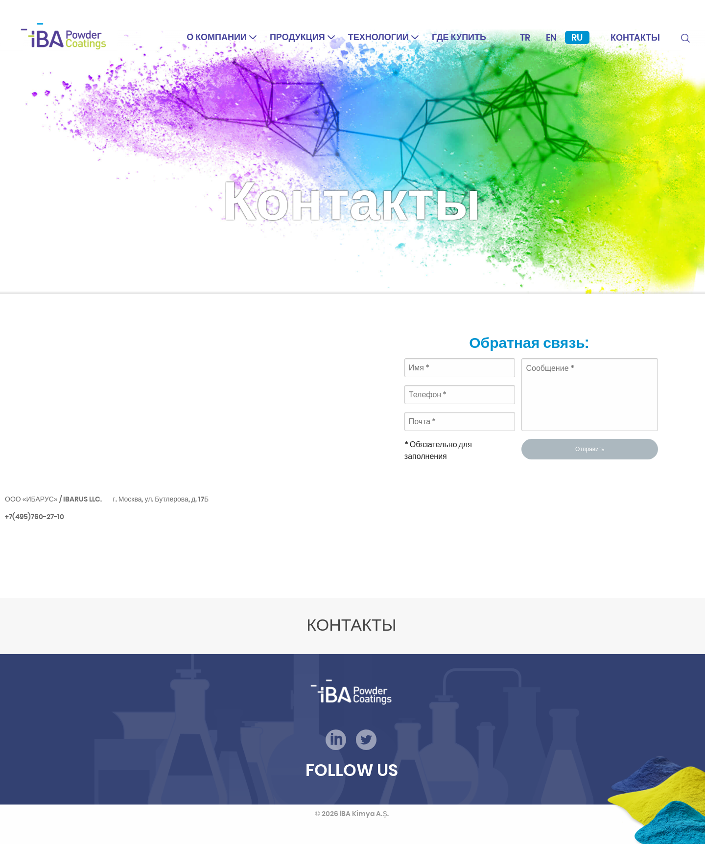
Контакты (635, 37)
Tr (525, 37)
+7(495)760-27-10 (34, 517)
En (551, 37)
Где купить (459, 37)
